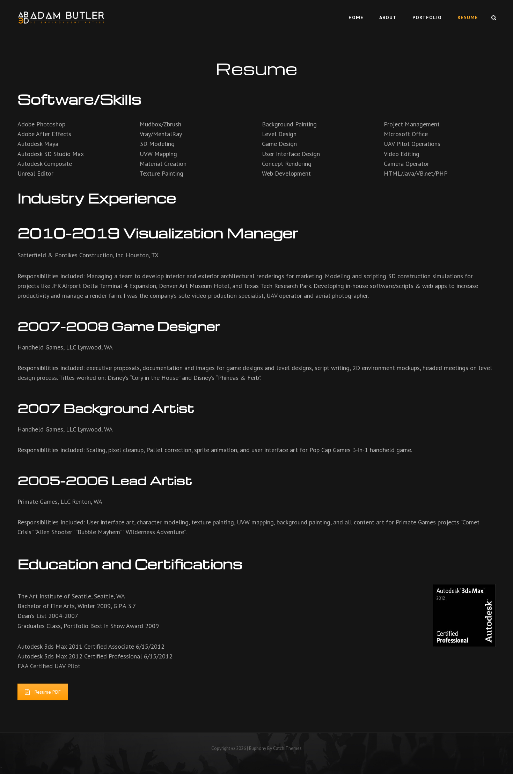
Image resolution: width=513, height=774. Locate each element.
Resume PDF (43, 692)
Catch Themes (287, 748)
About (388, 17)
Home (356, 17)
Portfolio (427, 17)
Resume (467, 17)
